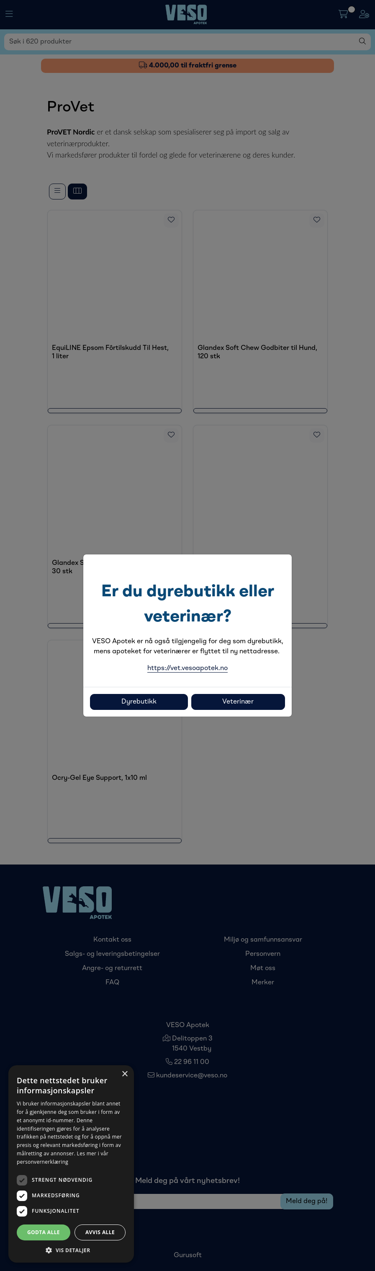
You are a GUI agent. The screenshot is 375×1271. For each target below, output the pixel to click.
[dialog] (71, 1164)
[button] (71, 1250)
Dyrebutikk (139, 702)
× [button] (124, 1074)
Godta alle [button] (43, 1232)
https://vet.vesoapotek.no (187, 668)
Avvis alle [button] (100, 1232)
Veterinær (238, 702)
